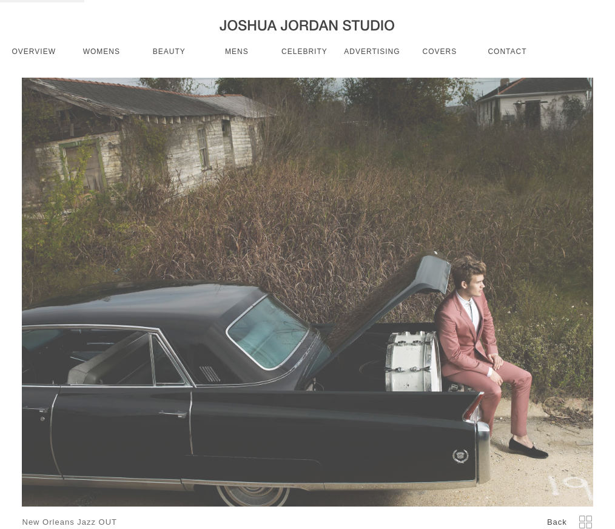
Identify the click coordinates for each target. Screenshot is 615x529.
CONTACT (507, 51)
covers (440, 51)
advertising (372, 51)
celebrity (304, 51)
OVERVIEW (34, 51)
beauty (169, 51)
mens (237, 51)
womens (101, 51)
